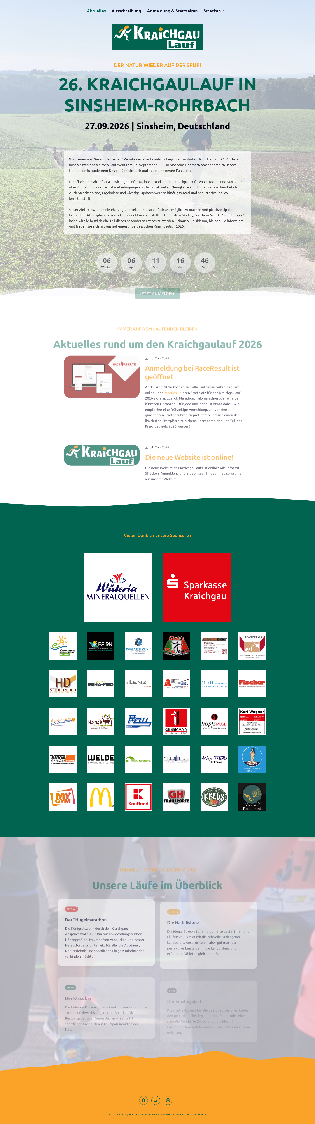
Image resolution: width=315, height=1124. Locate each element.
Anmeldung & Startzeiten (172, 12)
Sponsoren (167, 1114)
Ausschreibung (126, 12)
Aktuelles (96, 12)
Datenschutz (198, 1114)
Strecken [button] (212, 12)
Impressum (182, 1114)
